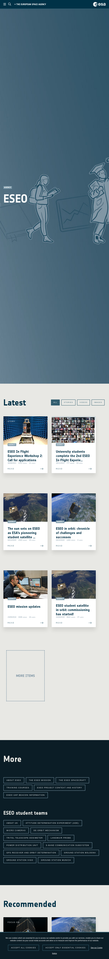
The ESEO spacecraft (72, 780)
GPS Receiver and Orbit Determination (31, 853)
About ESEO (14, 780)
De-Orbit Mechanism (46, 830)
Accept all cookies (23, 948)
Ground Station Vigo (20, 860)
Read (11, 483)
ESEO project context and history (59, 788)
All (49, 402)
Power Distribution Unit (22, 845)
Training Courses (18, 788)
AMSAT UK (12, 823)
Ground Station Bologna (80, 853)
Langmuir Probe (61, 838)
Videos (80, 402)
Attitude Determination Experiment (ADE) (52, 823)
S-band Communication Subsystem (67, 845)
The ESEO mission (40, 780)
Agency (7, 187)
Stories (63, 402)
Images (97, 402)
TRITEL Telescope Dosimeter (25, 838)
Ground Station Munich (56, 860)
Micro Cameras (16, 830)
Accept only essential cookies (66, 948)
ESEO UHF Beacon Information (26, 795)
